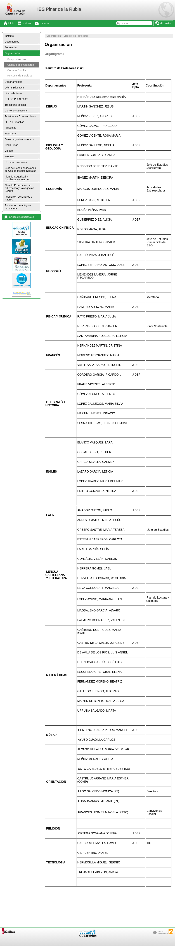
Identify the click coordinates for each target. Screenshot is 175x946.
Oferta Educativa (14, 87)
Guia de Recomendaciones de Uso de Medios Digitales (20, 169)
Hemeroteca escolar (16, 162)
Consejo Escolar (16, 70)
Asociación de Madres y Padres (18, 198)
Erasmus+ (10, 133)
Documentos (12, 41)
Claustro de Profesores (20, 64)
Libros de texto (13, 93)
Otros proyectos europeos (19, 139)
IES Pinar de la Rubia (59, 9)
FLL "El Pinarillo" (14, 122)
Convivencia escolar (16, 110)
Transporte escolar (15, 104)
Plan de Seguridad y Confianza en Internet (17, 178)
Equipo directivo (16, 59)
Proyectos (10, 127)
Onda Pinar (11, 145)
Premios (9, 156)
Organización (12, 53)
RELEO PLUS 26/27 (16, 99)
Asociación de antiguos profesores (18, 207)
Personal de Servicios (19, 75)
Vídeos (9, 150)
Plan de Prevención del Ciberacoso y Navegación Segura (19, 188)
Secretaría (10, 47)
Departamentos (13, 81)
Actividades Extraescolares (20, 116)
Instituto (9, 35)
